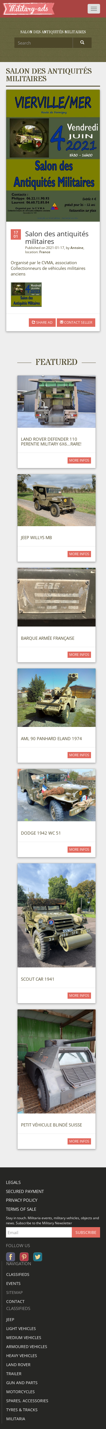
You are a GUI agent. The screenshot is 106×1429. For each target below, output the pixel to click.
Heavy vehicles (21, 1355)
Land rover (18, 1364)
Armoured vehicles (26, 1346)
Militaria (15, 1418)
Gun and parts (22, 1382)
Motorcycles (20, 1391)
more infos (79, 460)
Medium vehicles (23, 1337)
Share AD (42, 322)
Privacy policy (21, 1200)
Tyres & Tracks (22, 1409)
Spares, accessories (27, 1400)
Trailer (13, 1373)
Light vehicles (21, 1328)
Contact (15, 1301)
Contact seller (76, 322)
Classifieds (17, 1274)
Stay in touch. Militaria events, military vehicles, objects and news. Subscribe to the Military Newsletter (52, 1220)
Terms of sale (21, 1209)
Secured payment (25, 1191)
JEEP (10, 1319)
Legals (13, 1182)
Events (13, 1283)
